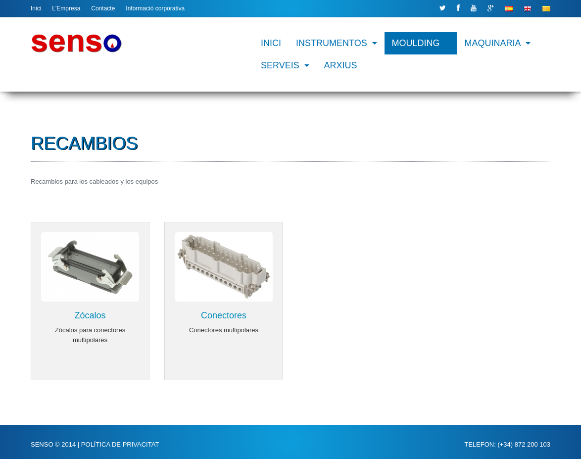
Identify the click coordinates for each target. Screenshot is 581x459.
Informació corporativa (155, 8)
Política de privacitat (120, 444)
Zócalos (89, 315)
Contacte (103, 8)
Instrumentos (331, 43)
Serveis (280, 65)
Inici (36, 8)
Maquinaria (493, 43)
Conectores (223, 315)
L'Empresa (66, 8)
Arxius (340, 65)
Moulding (416, 43)
